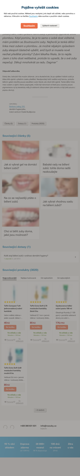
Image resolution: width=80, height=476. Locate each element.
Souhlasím (33, 16)
